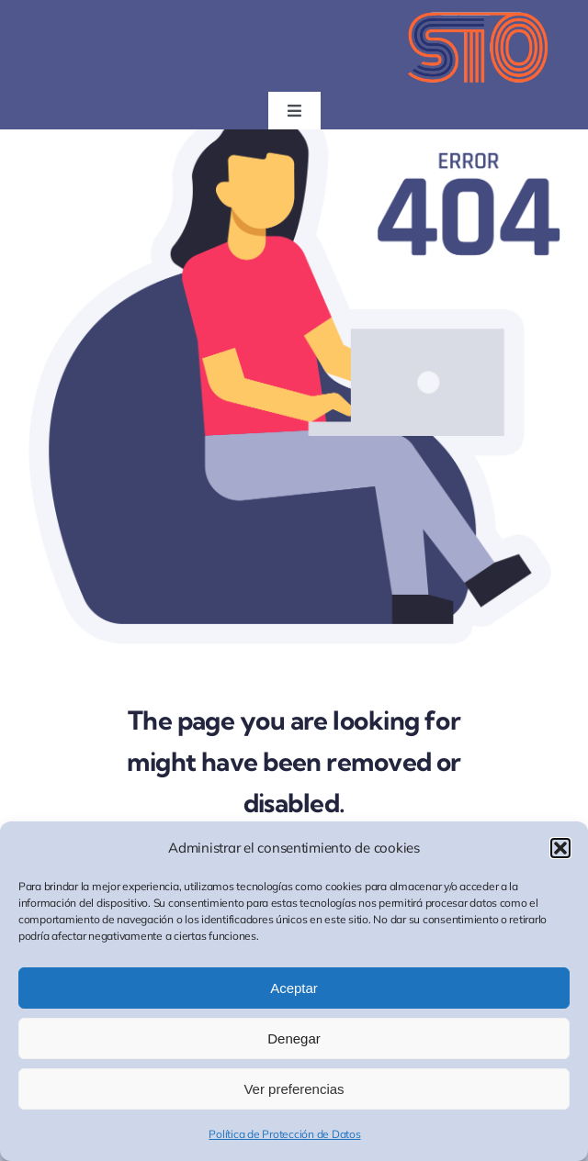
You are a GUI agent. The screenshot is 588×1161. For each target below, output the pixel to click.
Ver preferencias (293, 1089)
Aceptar (294, 988)
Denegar (294, 1038)
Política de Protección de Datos (284, 1134)
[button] (560, 848)
